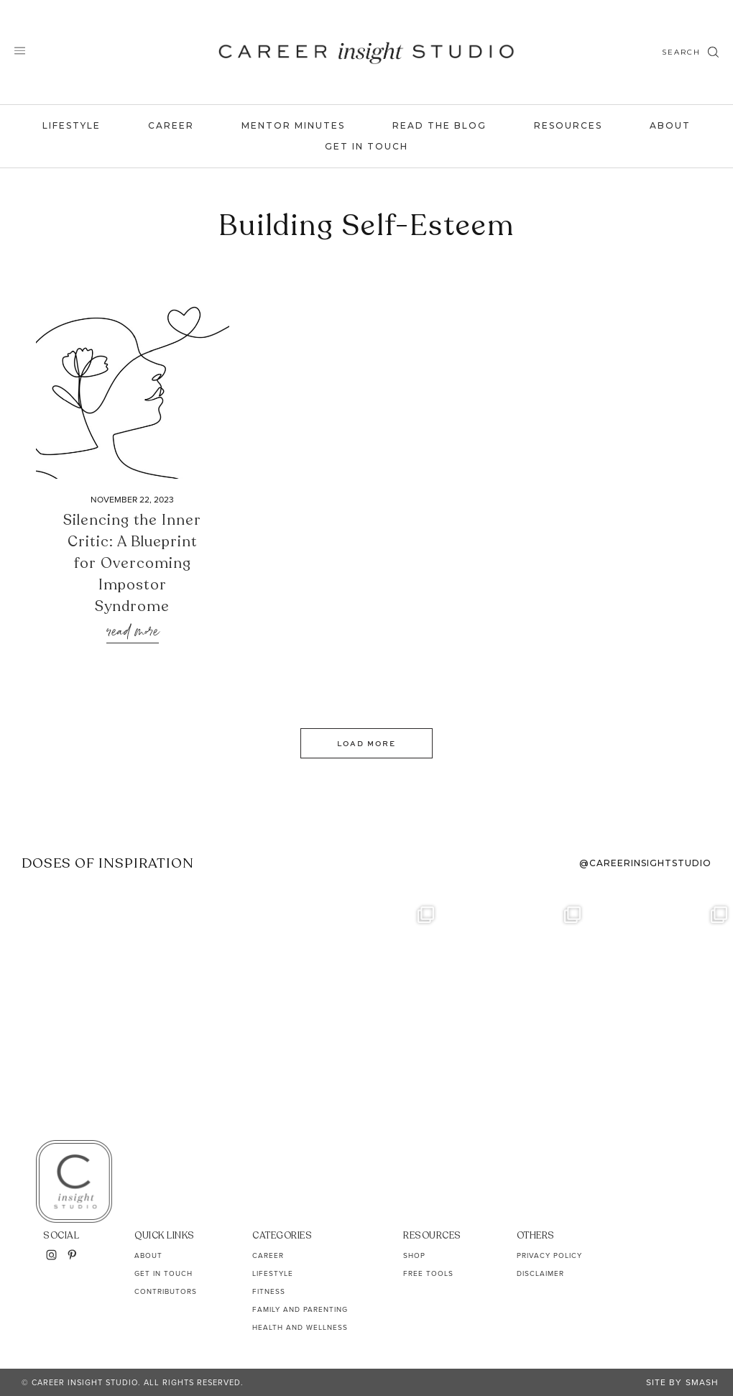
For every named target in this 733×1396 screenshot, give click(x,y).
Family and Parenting (300, 1309)
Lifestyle (71, 125)
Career (171, 125)
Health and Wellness (300, 1327)
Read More (132, 632)
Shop (414, 1255)
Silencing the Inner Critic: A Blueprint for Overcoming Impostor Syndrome (132, 563)
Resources (568, 125)
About (670, 125)
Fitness (268, 1291)
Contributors (165, 1291)
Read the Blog (439, 125)
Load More (366, 743)
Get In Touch (366, 146)
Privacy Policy (549, 1255)
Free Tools (428, 1273)
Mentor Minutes (293, 125)
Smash (702, 1382)
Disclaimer (540, 1273)
